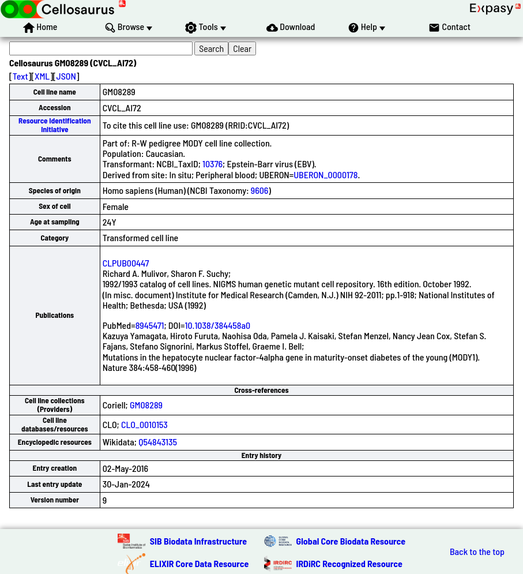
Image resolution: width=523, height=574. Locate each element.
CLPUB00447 (126, 262)
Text (20, 75)
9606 (260, 190)
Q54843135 (157, 441)
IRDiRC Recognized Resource (349, 563)
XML (42, 75)
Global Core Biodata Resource (351, 540)
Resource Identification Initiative (54, 125)
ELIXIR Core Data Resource (199, 563)
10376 (212, 163)
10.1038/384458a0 (218, 325)
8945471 (150, 325)
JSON (66, 75)
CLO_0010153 (144, 424)
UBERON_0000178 (326, 174)
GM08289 (146, 404)
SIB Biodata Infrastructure (198, 540)
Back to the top (477, 551)
